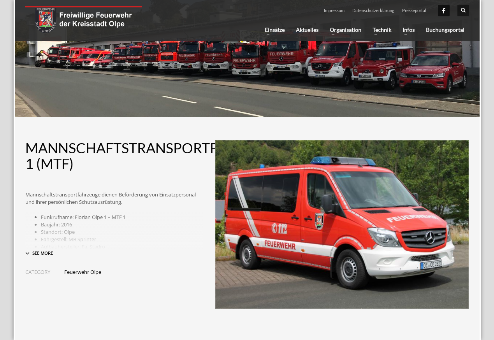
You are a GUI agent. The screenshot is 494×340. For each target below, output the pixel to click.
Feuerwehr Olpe (82, 271)
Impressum (334, 10)
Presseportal (414, 10)
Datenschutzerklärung (373, 10)
